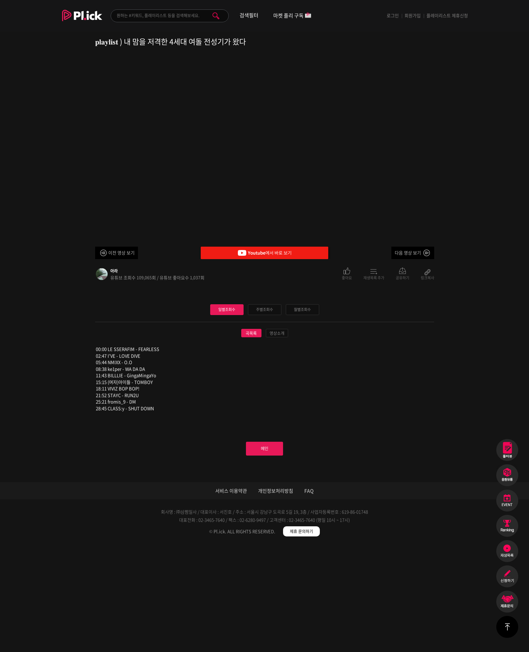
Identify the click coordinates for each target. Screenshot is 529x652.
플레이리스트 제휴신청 (447, 15)
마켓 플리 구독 (292, 16)
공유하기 (402, 277)
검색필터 (249, 15)
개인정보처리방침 (275, 597)
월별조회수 (302, 411)
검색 (216, 16)
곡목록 (251, 435)
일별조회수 (227, 411)
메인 (264, 553)
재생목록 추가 (373, 277)
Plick (82, 20)
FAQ (309, 597)
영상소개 (277, 435)
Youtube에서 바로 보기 (264, 253)
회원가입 (413, 15)
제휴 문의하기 (301, 638)
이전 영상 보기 (121, 252)
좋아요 (347, 277)
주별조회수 (264, 411)
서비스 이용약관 (231, 597)
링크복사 (427, 277)
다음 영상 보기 (408, 252)
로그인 (393, 15)
